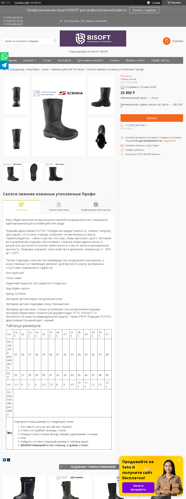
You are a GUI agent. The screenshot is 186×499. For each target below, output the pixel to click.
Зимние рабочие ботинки (67, 69)
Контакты (64, 60)
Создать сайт (22, 2)
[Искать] (55, 41)
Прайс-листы (160, 60)
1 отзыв (156, 2)
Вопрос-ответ (135, 60)
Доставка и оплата (90, 60)
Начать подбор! (144, 10)
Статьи (114, 60)
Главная (11, 60)
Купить (152, 118)
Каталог (28, 60)
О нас (47, 60)
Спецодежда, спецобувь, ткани (28, 69)
